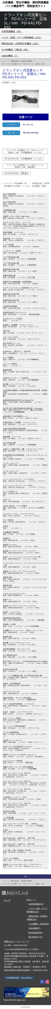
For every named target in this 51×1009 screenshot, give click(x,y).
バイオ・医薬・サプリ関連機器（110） (21, 37)
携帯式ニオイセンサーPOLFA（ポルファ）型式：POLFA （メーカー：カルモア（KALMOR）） (24, 756)
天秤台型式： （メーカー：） (12, 527)
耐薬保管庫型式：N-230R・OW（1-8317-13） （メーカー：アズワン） (24, 372)
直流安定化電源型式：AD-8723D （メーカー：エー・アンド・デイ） (24, 812)
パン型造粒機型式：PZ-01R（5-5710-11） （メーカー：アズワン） (25, 819)
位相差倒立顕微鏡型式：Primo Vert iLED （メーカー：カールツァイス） (25, 307)
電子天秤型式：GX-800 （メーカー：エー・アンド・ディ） (23, 332)
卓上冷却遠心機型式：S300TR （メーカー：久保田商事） (20, 444)
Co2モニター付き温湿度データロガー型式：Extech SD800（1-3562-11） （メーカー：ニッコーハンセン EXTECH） (25, 748)
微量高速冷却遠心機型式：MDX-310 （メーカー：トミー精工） (20, 270)
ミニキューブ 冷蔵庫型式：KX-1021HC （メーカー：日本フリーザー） (23, 252)
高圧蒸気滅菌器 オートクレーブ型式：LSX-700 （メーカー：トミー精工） (20, 650)
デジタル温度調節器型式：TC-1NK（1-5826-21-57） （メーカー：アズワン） (24, 734)
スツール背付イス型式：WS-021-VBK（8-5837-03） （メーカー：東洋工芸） (25, 493)
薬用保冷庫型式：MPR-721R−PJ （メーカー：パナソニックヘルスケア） (24, 587)
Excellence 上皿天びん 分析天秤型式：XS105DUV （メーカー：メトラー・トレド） (24, 352)
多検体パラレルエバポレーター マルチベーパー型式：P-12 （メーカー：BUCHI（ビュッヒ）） (22, 865)
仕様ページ (25, 117)
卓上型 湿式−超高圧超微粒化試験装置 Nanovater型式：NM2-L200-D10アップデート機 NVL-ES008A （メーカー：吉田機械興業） (24, 410)
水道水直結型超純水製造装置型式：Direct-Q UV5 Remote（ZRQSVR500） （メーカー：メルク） (25, 430)
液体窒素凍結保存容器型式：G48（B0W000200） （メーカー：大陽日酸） (24, 619)
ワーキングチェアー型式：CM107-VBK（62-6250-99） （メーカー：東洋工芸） (25, 465)
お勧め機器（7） (10, 56)
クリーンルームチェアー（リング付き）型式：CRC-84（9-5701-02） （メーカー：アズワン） (25, 480)
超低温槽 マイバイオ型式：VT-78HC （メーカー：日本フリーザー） (22, 438)
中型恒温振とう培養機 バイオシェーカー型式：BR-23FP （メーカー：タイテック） (20, 423)
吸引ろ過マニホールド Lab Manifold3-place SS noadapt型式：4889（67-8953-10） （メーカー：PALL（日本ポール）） (25, 663)
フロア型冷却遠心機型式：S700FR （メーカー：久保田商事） (20, 258)
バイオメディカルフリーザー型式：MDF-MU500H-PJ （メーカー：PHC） (21, 594)
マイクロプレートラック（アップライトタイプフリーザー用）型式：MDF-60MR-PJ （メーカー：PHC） (25, 565)
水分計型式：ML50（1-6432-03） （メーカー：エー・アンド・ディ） (24, 832)
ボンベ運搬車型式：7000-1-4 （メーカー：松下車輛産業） (21, 358)
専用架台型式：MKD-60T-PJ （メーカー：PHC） (19, 539)
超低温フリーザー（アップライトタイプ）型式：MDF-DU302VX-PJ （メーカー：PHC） (22, 552)
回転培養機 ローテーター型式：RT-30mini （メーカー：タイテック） (21, 233)
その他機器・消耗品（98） (15, 49)
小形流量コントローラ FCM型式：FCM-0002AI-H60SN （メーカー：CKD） (22, 798)
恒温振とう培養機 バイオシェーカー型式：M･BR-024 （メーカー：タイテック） (21, 326)
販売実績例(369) (35, 933)
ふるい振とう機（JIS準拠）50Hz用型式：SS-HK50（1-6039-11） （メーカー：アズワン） (23, 852)
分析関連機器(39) (35, 904)
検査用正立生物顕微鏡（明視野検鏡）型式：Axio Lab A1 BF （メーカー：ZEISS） (21, 283)
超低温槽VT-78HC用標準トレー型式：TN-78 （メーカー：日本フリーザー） (21, 417)
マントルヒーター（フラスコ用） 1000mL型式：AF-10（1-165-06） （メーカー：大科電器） (24, 825)
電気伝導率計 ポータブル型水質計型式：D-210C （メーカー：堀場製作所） (20, 699)
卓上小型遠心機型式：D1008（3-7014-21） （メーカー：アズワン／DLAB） (24, 196)
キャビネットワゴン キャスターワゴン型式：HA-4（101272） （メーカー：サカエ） (22, 515)
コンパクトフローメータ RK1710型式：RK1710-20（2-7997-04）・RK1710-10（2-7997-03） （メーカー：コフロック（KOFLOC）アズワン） (25, 783)
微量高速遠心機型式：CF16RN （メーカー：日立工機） (19, 276)
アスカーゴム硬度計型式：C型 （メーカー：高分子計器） (18, 859)
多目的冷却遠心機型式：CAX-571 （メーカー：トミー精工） (20, 670)
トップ (4, 61)
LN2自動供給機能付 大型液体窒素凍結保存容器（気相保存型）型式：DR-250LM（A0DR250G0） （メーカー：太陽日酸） (25, 393)
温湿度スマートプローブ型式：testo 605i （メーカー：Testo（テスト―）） (23, 741)
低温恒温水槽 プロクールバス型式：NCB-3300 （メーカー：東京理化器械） (22, 313)
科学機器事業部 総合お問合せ (19, 978)
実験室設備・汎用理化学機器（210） (20, 43)
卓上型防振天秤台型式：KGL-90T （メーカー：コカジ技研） (20, 656)
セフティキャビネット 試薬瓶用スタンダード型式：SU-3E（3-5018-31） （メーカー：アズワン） (24, 289)
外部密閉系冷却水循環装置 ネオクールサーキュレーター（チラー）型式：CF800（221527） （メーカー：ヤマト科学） (25, 457)
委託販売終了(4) (35, 937)
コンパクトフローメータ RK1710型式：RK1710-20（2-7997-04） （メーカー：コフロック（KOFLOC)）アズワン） (25, 805)
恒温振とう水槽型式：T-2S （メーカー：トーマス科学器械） (21, 625)
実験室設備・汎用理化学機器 (21, 61)
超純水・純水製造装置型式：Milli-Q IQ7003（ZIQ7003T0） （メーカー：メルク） (25, 685)
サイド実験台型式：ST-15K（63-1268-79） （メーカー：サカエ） (24, 521)
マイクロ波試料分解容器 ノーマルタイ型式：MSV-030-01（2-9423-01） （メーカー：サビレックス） (25, 706)
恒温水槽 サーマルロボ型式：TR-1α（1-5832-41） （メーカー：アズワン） (24, 239)
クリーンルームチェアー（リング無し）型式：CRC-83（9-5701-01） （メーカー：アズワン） (25, 486)
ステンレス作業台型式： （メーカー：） (12, 365)
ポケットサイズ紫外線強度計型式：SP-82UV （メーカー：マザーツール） (21, 727)
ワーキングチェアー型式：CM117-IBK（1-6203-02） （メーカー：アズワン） (24, 473)
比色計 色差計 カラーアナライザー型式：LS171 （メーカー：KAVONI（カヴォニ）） (23, 713)
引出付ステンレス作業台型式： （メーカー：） (12, 320)
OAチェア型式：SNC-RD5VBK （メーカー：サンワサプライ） (24, 501)
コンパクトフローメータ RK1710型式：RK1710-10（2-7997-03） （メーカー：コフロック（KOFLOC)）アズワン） (25, 775)
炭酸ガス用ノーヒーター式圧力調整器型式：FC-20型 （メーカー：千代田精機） (20, 768)
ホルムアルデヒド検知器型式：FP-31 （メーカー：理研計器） (18, 762)
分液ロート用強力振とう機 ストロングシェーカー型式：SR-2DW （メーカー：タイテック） (23, 450)
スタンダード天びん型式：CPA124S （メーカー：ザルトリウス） (21, 338)
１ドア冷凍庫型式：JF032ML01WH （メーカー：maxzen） (21, 246)
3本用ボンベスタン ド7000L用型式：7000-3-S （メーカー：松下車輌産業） (21, 379)
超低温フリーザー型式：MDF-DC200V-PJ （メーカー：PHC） (21, 546)
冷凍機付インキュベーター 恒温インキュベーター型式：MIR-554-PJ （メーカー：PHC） (23, 631)
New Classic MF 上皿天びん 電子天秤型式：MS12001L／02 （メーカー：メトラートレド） (25, 839)
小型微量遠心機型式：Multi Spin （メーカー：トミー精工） (21, 211)
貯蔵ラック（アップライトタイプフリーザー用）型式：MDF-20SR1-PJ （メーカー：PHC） (22, 558)
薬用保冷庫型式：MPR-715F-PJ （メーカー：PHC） (20, 638)
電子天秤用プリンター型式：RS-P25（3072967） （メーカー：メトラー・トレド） (25, 345)
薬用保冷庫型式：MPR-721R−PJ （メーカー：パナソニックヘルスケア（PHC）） (24, 579)
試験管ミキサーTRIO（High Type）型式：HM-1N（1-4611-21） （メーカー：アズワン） (24, 217)
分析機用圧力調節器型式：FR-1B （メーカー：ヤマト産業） (19, 533)
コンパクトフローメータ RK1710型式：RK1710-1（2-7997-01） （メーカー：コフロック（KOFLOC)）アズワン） (25, 791)
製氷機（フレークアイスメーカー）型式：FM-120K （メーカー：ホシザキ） (20, 385)
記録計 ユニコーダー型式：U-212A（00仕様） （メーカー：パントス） (23, 613)
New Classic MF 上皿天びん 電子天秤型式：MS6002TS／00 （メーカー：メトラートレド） (25, 845)
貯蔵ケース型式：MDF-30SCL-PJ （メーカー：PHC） (20, 601)
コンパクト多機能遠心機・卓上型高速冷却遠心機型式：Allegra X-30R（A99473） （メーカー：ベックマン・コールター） (25, 677)
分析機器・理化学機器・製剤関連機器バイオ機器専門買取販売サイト (25, 4)
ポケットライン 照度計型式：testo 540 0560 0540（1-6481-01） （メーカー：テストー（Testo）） (24, 720)
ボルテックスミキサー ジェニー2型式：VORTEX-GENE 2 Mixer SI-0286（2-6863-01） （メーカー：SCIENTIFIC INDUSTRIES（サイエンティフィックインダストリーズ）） (25, 225)
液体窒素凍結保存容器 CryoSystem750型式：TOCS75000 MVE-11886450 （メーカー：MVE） (23, 402)
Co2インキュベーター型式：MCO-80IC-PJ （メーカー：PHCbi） (20, 693)
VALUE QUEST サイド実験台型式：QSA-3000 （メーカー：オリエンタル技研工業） (24, 508)
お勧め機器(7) (34, 928)
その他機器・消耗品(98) (38, 924)
